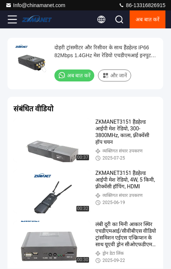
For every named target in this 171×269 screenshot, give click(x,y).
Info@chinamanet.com (35, 5)
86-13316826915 (141, 5)
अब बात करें (147, 19)
